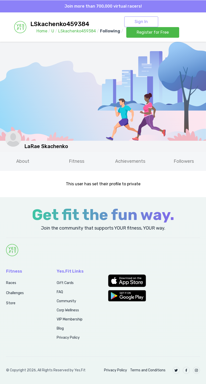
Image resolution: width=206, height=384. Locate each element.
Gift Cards (65, 283)
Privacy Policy (68, 337)
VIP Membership (70, 319)
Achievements (130, 161)
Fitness (76, 161)
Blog (60, 328)
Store (10, 303)
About (22, 161)
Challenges (15, 293)
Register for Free (153, 32)
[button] (129, 280)
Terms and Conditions (148, 370)
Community (66, 301)
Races (11, 283)
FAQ (60, 292)
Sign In (141, 21)
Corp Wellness (68, 310)
